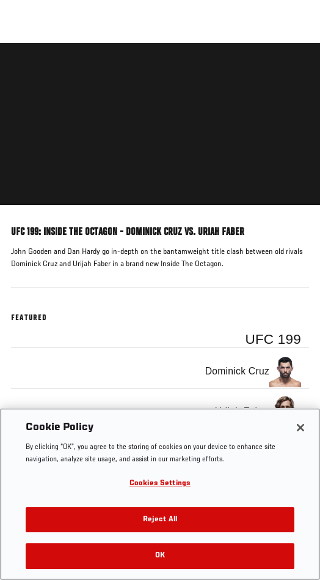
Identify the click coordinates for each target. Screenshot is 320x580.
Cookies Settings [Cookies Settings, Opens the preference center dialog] (160, 484)
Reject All (160, 520)
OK (160, 556)
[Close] (300, 427)
